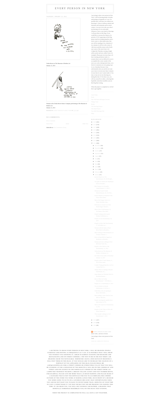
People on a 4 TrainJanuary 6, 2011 (103, 283)
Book (92, 97)
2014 (94, 135)
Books (93, 104)
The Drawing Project (96, 106)
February (97, 172)
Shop (92, 113)
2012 (94, 140)
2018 (94, 124)
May (96, 164)
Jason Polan (94, 95)
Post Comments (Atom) (60, 127)
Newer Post (49, 123)
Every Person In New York (80, 8)
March (97, 169)
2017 (94, 127)
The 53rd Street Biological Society (100, 99)
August (97, 156)
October (97, 151)
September (98, 153)
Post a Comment (50, 121)
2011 (94, 143)
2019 (94, 122)
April (96, 166)
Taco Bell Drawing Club (97, 111)
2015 (94, 132)
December (98, 145)
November (98, 148)
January (97, 174)
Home (67, 123)
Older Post (85, 123)
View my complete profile (100, 341)
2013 (94, 138)
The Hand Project (96, 108)
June (96, 161)
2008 (94, 325)
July (96, 158)
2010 (94, 320)
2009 (94, 322)
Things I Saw (94, 102)
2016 (94, 130)
